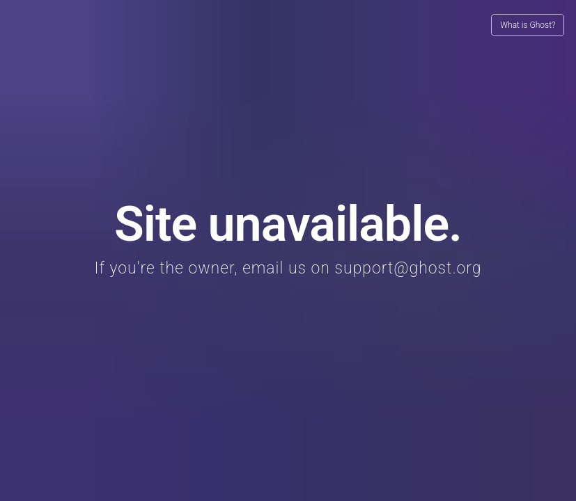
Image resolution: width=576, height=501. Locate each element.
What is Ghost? (527, 25)
